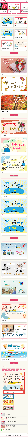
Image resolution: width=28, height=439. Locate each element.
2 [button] (11, 13)
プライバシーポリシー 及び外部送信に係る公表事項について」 (15, 436)
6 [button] (14, 13)
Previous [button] (4, 7)
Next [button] (23, 7)
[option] (14, 8)
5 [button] (13, 13)
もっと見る (14, 115)
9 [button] (16, 13)
